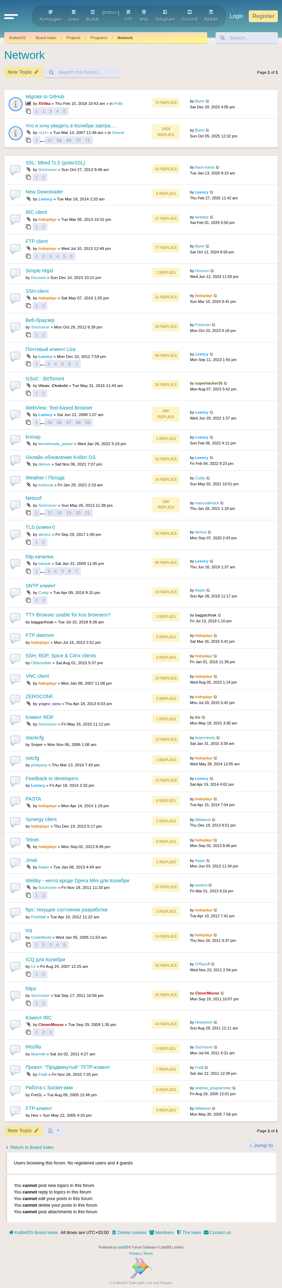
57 (68, 422)
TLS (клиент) (40, 527)
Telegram (165, 16)
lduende (38, 1054)
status (110, 12)
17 (49, 512)
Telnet (32, 840)
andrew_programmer (213, 1088)
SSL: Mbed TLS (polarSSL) (55, 162)
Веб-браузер (40, 320)
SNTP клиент (41, 585)
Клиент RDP (40, 717)
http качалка (39, 556)
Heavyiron (203, 1022)
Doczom (38, 277)
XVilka (44, 103)
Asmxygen (50, 16)
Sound (118, 132)
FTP (128, 16)
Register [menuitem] (263, 16)
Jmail (31, 860)
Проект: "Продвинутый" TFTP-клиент (68, 1067)
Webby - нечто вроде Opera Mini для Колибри (77, 880)
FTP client (37, 241)
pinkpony (39, 765)
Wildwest (203, 820)
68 (59, 140)
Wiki (143, 16)
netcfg (32, 758)
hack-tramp (205, 167)
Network (125, 38)
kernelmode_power (55, 443)
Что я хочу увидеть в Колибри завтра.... (71, 125)
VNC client (37, 676)
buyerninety (205, 738)
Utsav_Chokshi (53, 385)
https (31, 988)
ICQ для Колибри (45, 959)
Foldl (42, 1074)
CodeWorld (41, 937)
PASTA (33, 799)
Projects (73, 38)
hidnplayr (47, 219)
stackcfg (35, 737)
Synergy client (41, 819)
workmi (201, 885)
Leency (45, 199)
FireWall (38, 917)
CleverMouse (207, 993)
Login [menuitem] (236, 16)
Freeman (203, 325)
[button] (11, 16)
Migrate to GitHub (45, 96)
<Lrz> (43, 132)
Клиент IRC (39, 1017)
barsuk (44, 563)
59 (87, 422)
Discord (189, 16)
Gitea (73, 16)
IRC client (36, 212)
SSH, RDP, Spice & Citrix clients (61, 655)
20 (78, 512)
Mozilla (33, 1047)
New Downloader (44, 192)
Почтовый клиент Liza (51, 349)
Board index (46, 38)
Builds (92, 16)
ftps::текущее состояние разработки (67, 909)
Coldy (200, 478)
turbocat (45, 485)
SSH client (37, 291)
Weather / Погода (45, 477)
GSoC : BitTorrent (45, 378)
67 (49, 140)
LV (33, 966)
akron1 (44, 534)
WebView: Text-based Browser (59, 408)
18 (59, 512)
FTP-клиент (39, 1108)
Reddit (211, 16)
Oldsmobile (41, 662)
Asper (200, 590)
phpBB (123, 1247)
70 (78, 140)
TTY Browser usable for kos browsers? (68, 615)
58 (78, 422)
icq (29, 930)
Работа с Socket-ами (49, 1087)
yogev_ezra (49, 703)
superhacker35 (208, 383)
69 (68, 140)
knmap (33, 437)
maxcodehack (207, 503)
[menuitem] (129, 1232)
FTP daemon (40, 635)
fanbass (202, 217)
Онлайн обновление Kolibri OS (60, 457)
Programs (99, 38)
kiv (198, 717)
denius (44, 464)
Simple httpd (39, 270)
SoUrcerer (47, 169)
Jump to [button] (262, 1145)
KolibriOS (17, 38)
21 (87, 512)
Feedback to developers (52, 778)
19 (68, 512)
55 (49, 422)
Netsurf (34, 498)
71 (87, 140)
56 (59, 422)
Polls (118, 103)
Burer (199, 101)
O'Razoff (202, 964)
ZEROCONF (39, 696)
